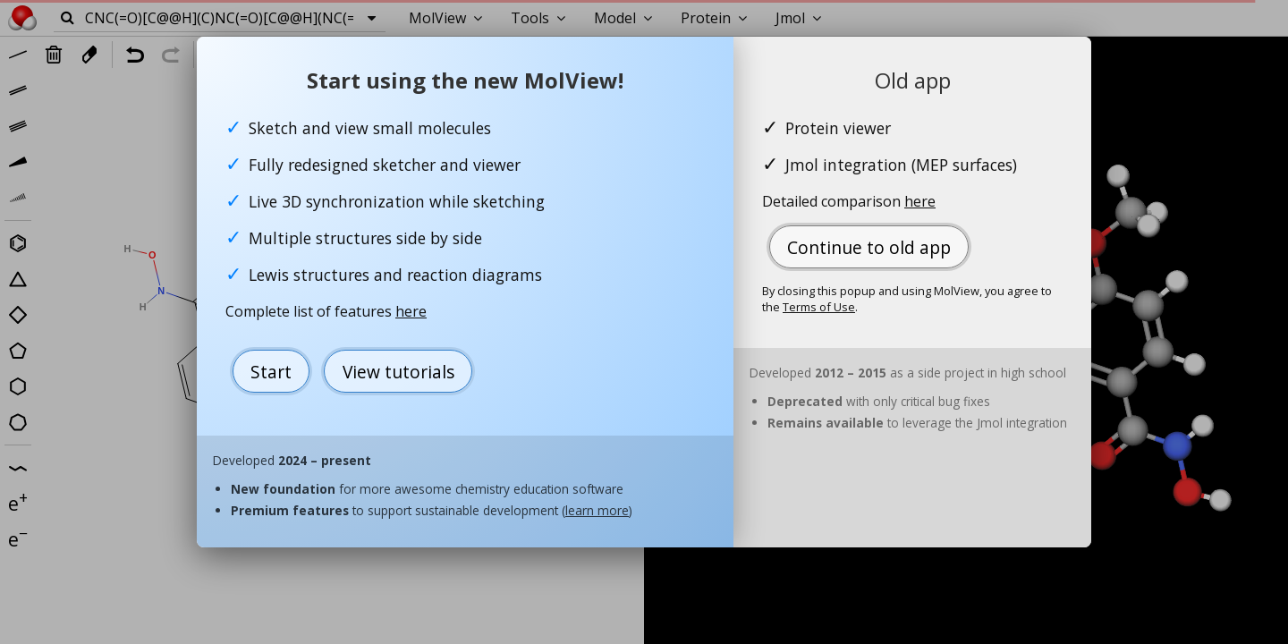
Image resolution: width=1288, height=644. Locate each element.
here (411, 311)
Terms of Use (819, 307)
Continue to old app (869, 247)
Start (271, 372)
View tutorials (398, 372)
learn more (597, 510)
